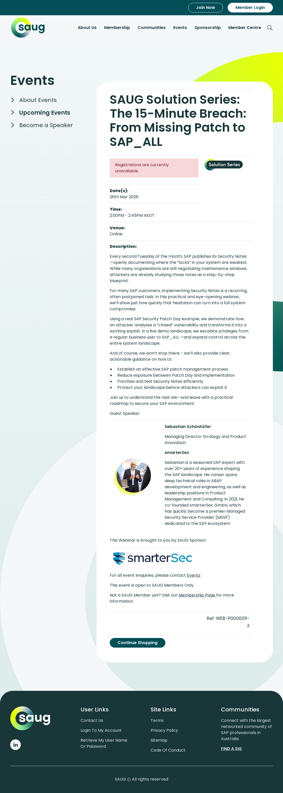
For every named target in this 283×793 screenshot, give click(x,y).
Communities (152, 27)
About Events (38, 100)
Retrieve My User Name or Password (104, 743)
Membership (117, 27)
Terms (157, 720)
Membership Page (197, 595)
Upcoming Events (44, 113)
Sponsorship (208, 27)
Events (180, 27)
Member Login (250, 7)
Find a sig (231, 749)
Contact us (92, 720)
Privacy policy (164, 730)
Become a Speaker (46, 125)
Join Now (205, 7)
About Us (87, 27)
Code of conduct (168, 750)
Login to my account (101, 730)
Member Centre (244, 27)
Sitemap (159, 740)
